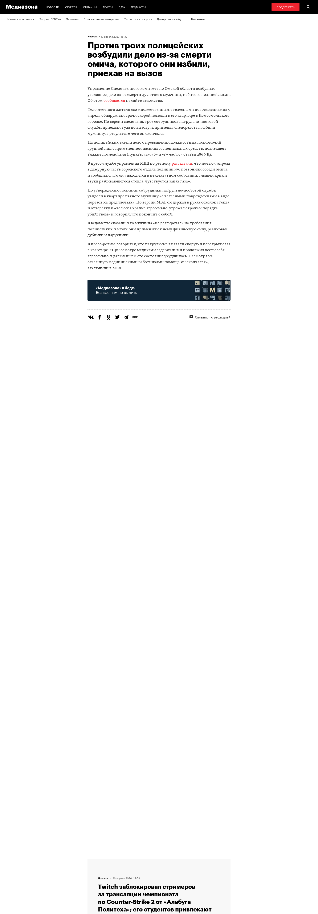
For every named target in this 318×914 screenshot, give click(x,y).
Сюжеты (71, 7)
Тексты (108, 7)
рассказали (182, 163)
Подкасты (138, 7)
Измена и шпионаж (20, 19)
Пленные (72, 19)
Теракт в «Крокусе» (138, 19)
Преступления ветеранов (101, 19)
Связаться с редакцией (210, 316)
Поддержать (285, 7)
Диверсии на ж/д (169, 19)
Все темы (198, 19)
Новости (52, 7)
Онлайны (90, 7)
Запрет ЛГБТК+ (50, 19)
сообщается (114, 101)
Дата (122, 7)
